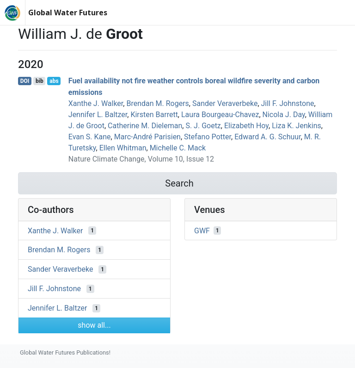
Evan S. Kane (89, 136)
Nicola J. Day (284, 114)
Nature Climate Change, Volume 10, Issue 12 (141, 159)
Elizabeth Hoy (246, 125)
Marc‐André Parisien (147, 136)
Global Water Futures (67, 12)
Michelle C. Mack (178, 147)
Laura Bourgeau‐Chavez (220, 114)
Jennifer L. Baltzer (97, 114)
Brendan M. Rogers (157, 103)
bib (39, 81)
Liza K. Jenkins (296, 125)
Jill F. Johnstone (287, 103)
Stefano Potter (207, 136)
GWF (202, 230)
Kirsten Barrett (154, 114)
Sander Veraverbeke (224, 103)
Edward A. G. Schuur (267, 136)
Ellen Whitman (123, 147)
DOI (25, 81)
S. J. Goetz (202, 125)
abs (53, 81)
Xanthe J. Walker (95, 103)
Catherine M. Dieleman (145, 125)
